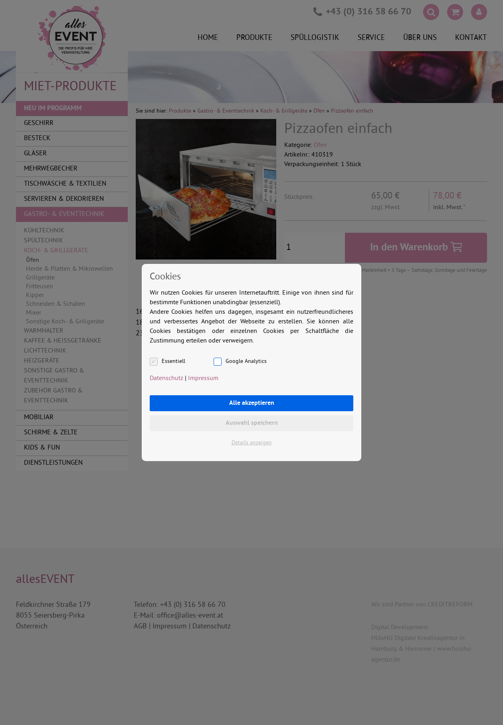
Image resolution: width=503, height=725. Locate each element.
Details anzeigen (252, 443)
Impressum (203, 378)
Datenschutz (166, 378)
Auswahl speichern (252, 423)
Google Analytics (246, 361)
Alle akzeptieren (251, 403)
